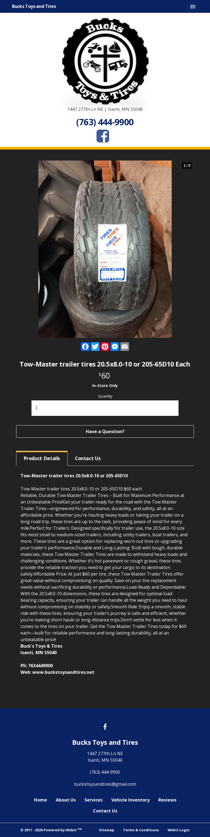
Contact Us (105, 811)
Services (93, 800)
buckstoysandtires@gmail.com (105, 784)
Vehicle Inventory (130, 800)
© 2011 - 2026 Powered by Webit (51, 829)
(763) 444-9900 (105, 772)
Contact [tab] (88, 458)
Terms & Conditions (141, 829)
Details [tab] (42, 458)
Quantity (105, 396)
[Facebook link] (105, 727)
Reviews (167, 800)
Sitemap (106, 829)
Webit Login (178, 829)
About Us (66, 800)
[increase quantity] (186, 408)
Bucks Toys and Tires (34, 6)
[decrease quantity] (24, 408)
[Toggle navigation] (193, 6)
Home (40, 800)
